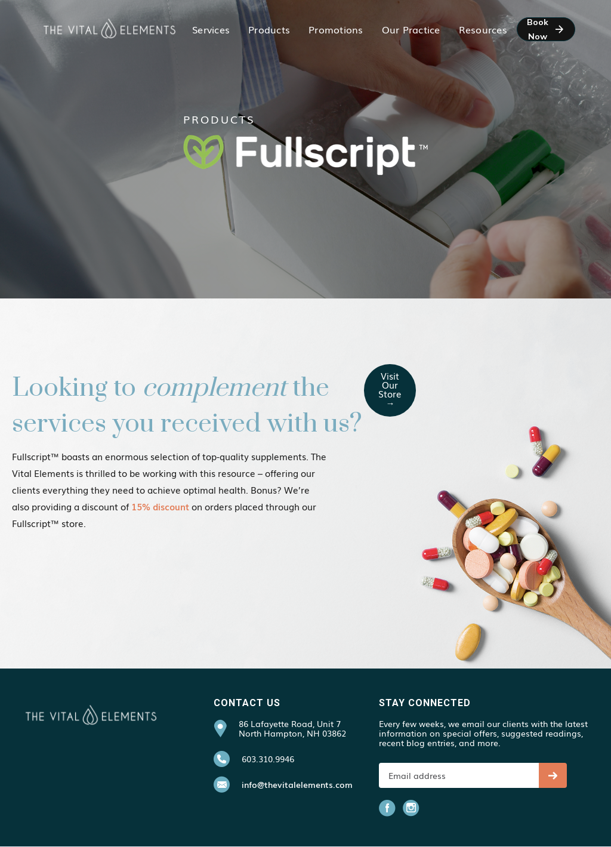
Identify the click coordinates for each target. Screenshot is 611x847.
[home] (109, 29)
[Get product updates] (459, 775)
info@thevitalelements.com (297, 784)
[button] (211, 29)
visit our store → (390, 389)
